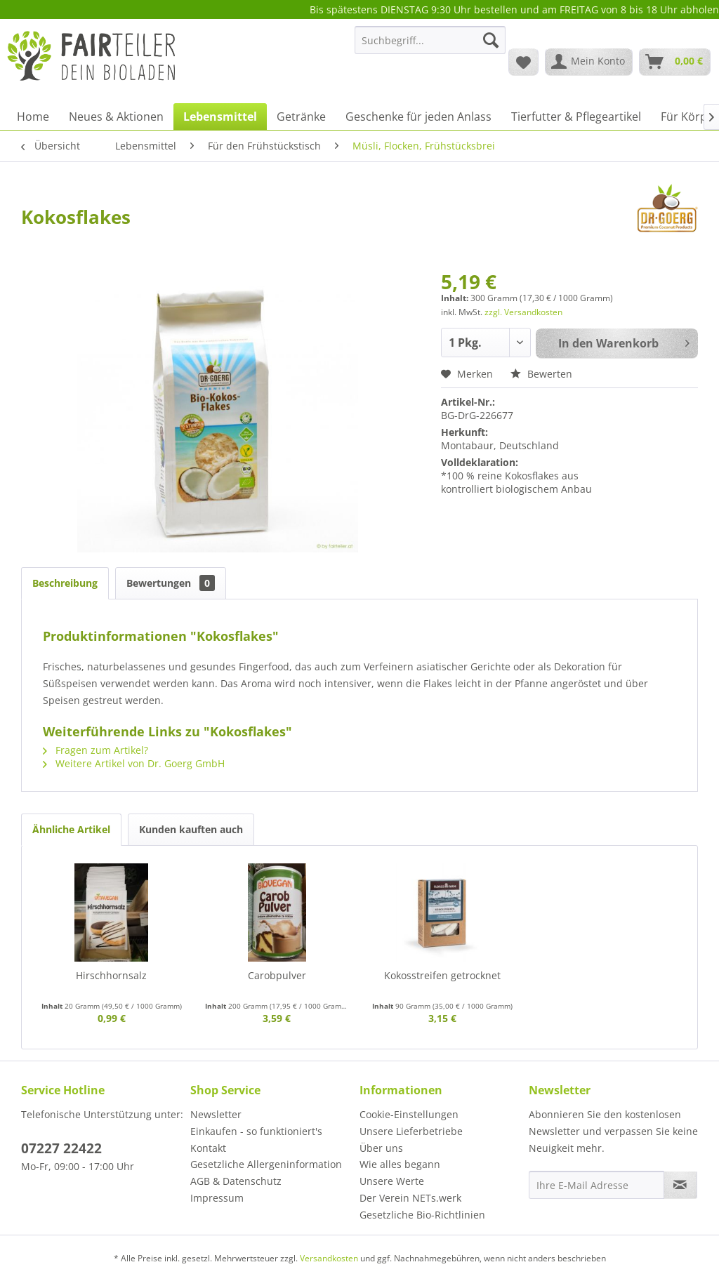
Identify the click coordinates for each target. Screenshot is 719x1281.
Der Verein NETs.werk (410, 1197)
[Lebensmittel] (220, 116)
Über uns (381, 1148)
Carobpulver (277, 975)
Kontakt (208, 1148)
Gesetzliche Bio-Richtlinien (422, 1214)
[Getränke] (301, 116)
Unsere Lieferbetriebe (411, 1131)
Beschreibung (65, 583)
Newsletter (216, 1114)
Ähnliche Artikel (71, 829)
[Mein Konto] (589, 62)
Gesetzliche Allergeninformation (266, 1164)
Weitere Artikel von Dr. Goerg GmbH (134, 763)
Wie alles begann (400, 1164)
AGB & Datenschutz (236, 1181)
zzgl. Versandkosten (523, 312)
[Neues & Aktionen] (116, 116)
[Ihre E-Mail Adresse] (596, 1185)
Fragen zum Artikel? (95, 750)
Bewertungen (170, 583)
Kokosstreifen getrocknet (442, 975)
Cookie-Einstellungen (409, 1114)
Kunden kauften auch (191, 829)
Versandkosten (329, 1258)
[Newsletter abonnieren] (680, 1185)
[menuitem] (430, 46)
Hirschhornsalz (111, 975)
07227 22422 (61, 1148)
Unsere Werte (392, 1181)
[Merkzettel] (523, 62)
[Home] (33, 116)
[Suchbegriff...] (430, 40)
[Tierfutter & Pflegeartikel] (576, 116)
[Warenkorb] (675, 62)
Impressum (217, 1197)
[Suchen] (491, 40)
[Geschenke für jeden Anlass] (418, 116)
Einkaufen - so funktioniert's (256, 1131)
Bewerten (541, 373)
